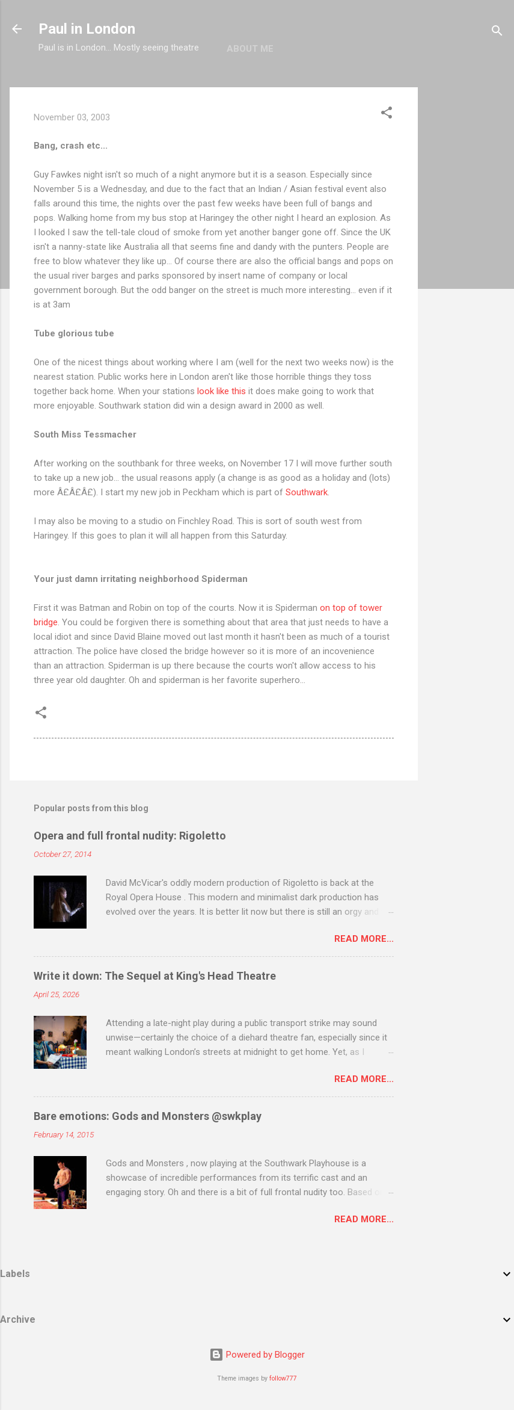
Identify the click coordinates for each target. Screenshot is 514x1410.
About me (250, 48)
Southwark (307, 492)
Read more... (364, 938)
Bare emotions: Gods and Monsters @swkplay (148, 1116)
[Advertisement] (465, 267)
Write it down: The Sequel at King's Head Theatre (155, 975)
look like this (221, 391)
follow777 (283, 1378)
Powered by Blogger (257, 1354)
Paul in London (86, 28)
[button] (386, 114)
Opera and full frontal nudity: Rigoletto (130, 835)
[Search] (497, 32)
